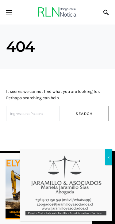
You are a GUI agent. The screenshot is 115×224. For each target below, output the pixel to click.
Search (84, 114)
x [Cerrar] (108, 157)
